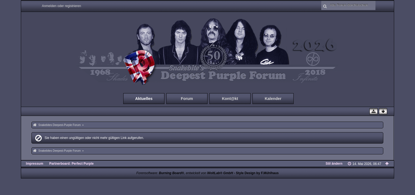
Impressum (34, 163)
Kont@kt (230, 98)
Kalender (273, 98)
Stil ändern (334, 163)
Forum (187, 98)
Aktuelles (144, 98)
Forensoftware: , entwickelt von (184, 173)
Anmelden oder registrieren (61, 6)
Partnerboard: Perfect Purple (71, 163)
